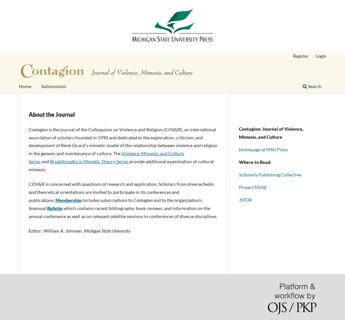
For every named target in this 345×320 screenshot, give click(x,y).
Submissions (53, 86)
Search (312, 86)
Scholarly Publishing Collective (270, 174)
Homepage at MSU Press (263, 149)
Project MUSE (253, 187)
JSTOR (245, 200)
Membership (68, 200)
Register (301, 56)
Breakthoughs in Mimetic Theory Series (89, 161)
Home (25, 86)
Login (321, 56)
